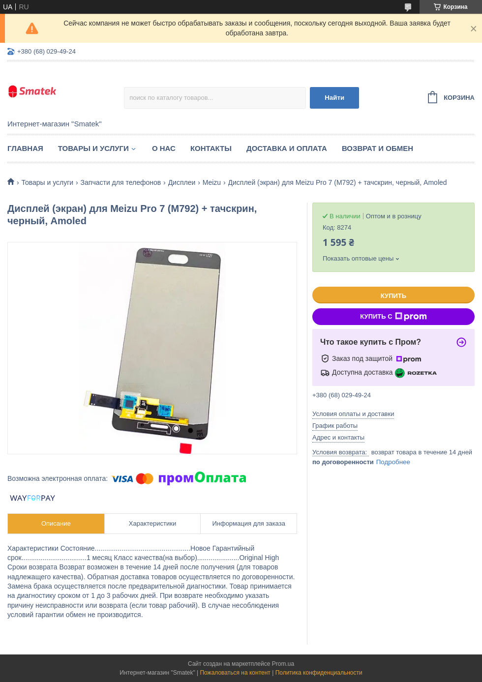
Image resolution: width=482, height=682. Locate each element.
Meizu (212, 182)
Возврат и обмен (377, 148)
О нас (164, 148)
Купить (393, 295)
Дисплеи (182, 182)
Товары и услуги (93, 148)
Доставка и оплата (286, 148)
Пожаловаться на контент (235, 672)
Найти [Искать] (334, 97)
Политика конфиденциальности (318, 672)
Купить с (393, 316)
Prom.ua (283, 663)
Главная (25, 148)
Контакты (211, 148)
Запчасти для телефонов (121, 182)
